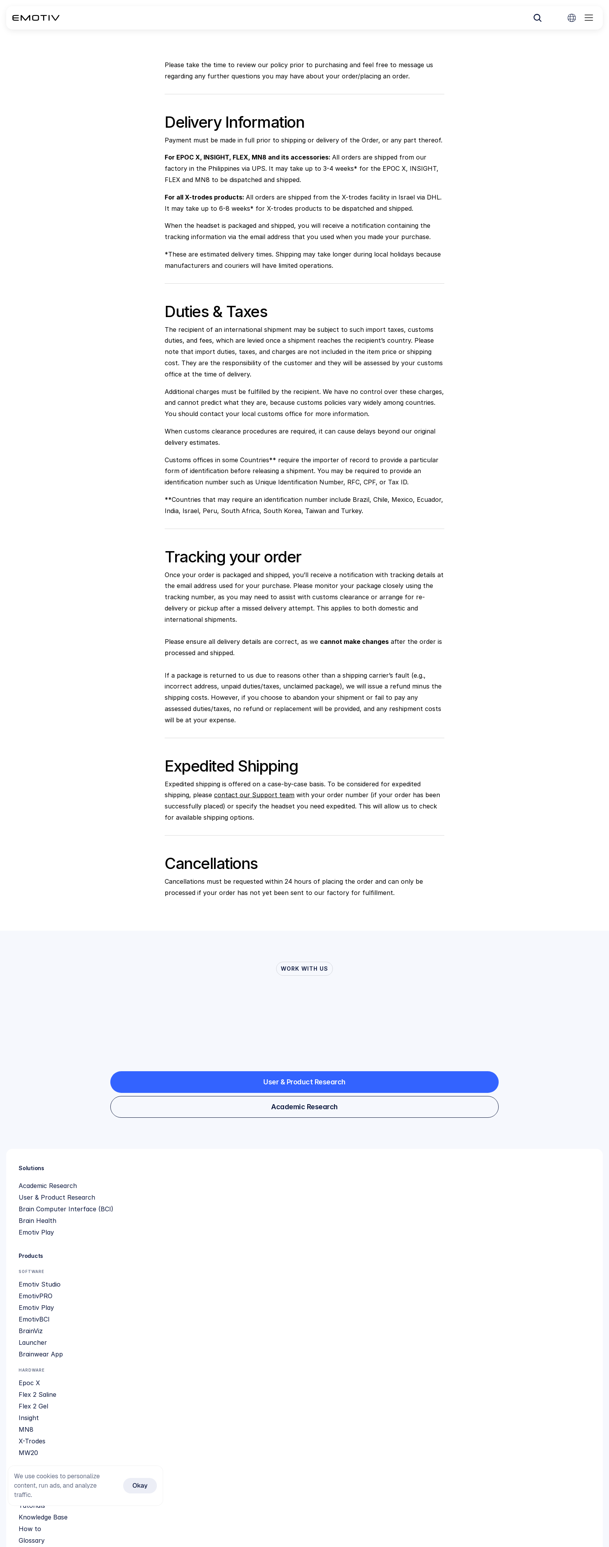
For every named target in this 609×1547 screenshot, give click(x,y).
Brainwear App (196, 1289)
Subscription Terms (299, 1280)
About (401, 1210)
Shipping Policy (292, 1304)
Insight (184, 1350)
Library (402, 1315)
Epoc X (185, 1315)
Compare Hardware (299, 1338)
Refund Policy (290, 1292)
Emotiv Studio (195, 1219)
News (400, 1234)
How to (281, 1245)
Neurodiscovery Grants (427, 1338)
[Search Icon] (479, 21)
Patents (404, 1245)
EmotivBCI (189, 1254)
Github (280, 1350)
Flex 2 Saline (193, 1327)
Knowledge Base (294, 1234)
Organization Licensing (303, 1373)
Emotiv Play (45, 1257)
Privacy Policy (413, 1257)
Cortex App (287, 1362)
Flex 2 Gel (189, 1338)
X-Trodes (187, 1373)
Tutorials (283, 1222)
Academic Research (57, 1210)
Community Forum (297, 1269)
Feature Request (295, 1315)
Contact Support (296, 1327)
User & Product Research (66, 1222)
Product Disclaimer (420, 1280)
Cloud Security (414, 1292)
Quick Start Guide (296, 1210)
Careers (403, 1327)
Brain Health (47, 1245)
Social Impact (412, 1222)
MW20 (184, 1385)
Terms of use (412, 1269)
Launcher (188, 1277)
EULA (400, 1304)
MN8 (181, 1362)
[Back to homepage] (54, 21)
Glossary (283, 1257)
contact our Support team (254, 795)
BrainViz (186, 1266)
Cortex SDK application (305, 1385)
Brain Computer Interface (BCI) (75, 1234)
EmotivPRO (191, 1231)
